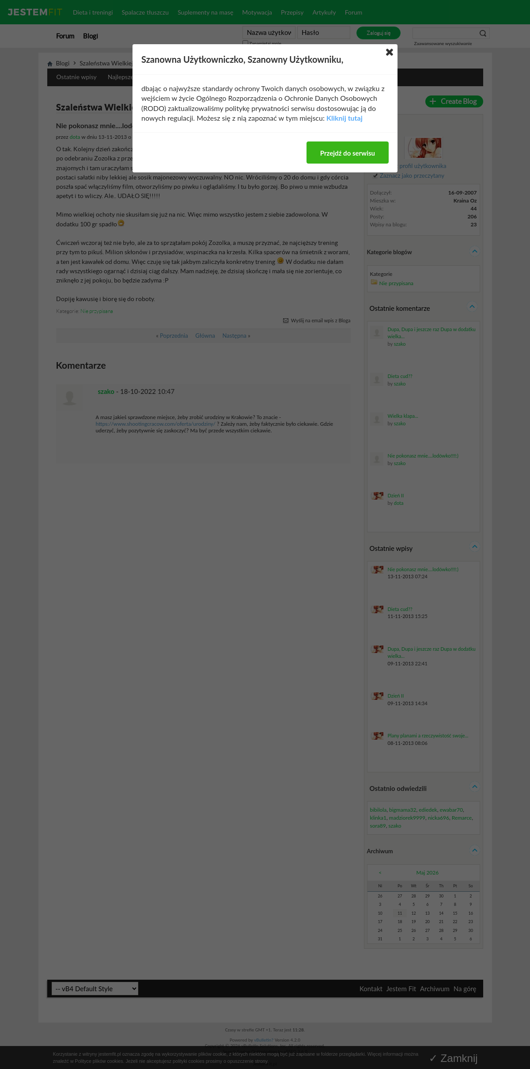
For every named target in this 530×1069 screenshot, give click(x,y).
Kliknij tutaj (344, 118)
